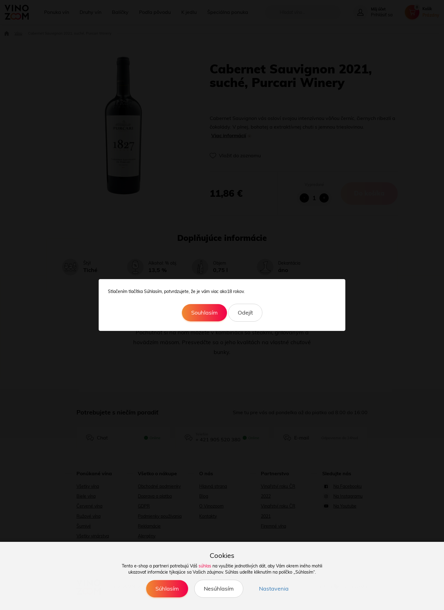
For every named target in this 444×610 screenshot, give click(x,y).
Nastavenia (274, 588)
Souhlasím (204, 312)
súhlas (205, 566)
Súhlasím (167, 588)
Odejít (245, 312)
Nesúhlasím (219, 588)
